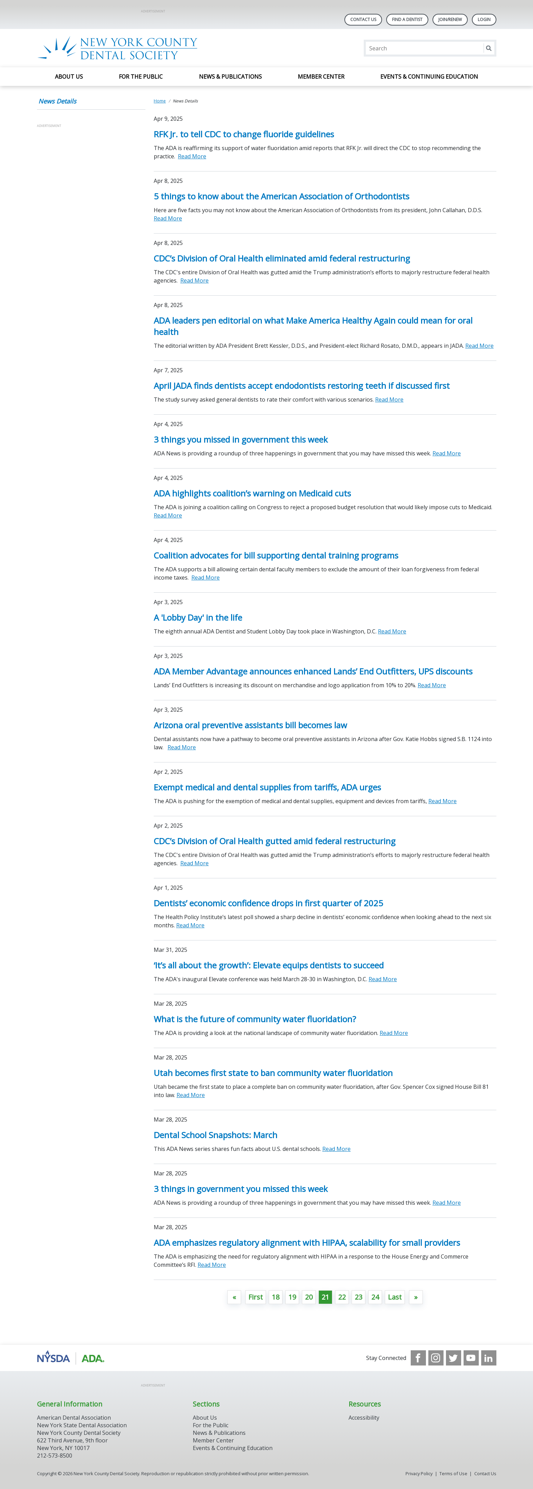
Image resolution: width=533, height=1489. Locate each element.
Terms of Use (453, 1473)
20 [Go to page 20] (309, 1297)
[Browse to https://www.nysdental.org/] (72, 1357)
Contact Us (363, 19)
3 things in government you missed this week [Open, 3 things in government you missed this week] (241, 1188)
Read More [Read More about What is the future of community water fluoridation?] (394, 1033)
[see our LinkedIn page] (488, 1357)
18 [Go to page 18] (275, 1297)
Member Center (321, 76)
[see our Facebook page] (418, 1357)
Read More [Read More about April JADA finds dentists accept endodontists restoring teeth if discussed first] (389, 399)
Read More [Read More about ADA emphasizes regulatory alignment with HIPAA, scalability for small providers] (212, 1265)
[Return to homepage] (126, 48)
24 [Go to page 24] (375, 1297)
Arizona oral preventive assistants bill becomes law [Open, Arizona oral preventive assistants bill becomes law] (250, 725)
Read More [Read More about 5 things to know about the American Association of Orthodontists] (168, 218)
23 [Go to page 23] (358, 1297)
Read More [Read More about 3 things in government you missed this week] (446, 1202)
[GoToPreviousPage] (234, 1297)
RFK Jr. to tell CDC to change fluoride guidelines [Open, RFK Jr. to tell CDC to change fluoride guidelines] (244, 134)
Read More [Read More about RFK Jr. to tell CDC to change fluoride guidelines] (192, 156)
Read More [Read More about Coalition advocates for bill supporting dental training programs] (205, 577)
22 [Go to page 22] (342, 1297)
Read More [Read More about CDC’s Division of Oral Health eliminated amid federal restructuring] (194, 280)
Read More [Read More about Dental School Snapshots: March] (336, 1149)
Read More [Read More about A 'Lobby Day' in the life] (392, 631)
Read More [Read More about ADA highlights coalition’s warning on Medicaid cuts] (168, 515)
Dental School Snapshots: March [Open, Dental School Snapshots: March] (215, 1135)
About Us (69, 76)
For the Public (141, 76)
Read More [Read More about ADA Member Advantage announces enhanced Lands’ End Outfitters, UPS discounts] (432, 685)
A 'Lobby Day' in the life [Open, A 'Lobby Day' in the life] (198, 617)
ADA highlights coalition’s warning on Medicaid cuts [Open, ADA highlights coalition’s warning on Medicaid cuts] (252, 493)
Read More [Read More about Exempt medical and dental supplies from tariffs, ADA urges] (442, 801)
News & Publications (230, 76)
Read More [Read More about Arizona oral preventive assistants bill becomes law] (182, 747)
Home (160, 101)
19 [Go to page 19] (292, 1297)
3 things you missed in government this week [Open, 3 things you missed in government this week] (241, 439)
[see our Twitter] (453, 1357)
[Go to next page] (416, 1297)
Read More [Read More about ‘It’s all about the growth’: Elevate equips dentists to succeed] (383, 979)
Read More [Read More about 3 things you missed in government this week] (446, 453)
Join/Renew (450, 19)
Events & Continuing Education (429, 76)
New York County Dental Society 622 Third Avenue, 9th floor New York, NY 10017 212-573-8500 (79, 1444)
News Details (57, 101)
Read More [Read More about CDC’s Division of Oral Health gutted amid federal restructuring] (194, 863)
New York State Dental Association (82, 1425)
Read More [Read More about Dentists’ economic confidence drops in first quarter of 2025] (190, 925)
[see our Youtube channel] (471, 1357)
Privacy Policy (419, 1473)
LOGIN (484, 19)
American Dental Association (74, 1417)
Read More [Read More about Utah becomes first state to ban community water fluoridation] (191, 1095)
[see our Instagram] (436, 1357)
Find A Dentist (407, 19)
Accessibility (364, 1417)
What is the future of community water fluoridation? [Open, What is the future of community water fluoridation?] (255, 1019)
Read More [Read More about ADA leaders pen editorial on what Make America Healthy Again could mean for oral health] (479, 345)
